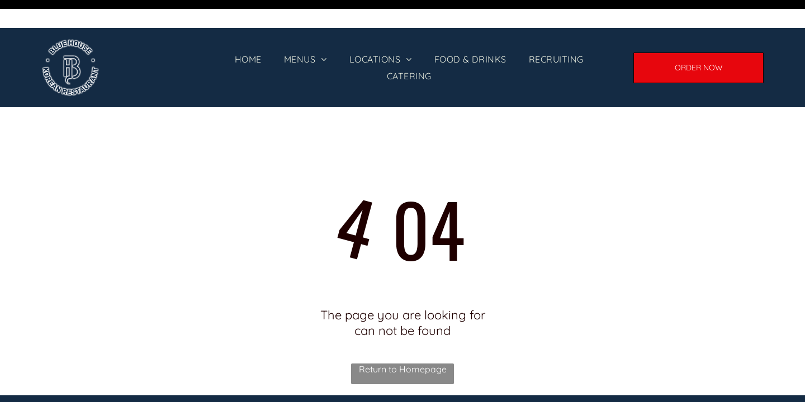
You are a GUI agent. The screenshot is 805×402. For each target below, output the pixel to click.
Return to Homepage (403, 341)
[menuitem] (248, 31)
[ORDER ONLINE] (698, 40)
